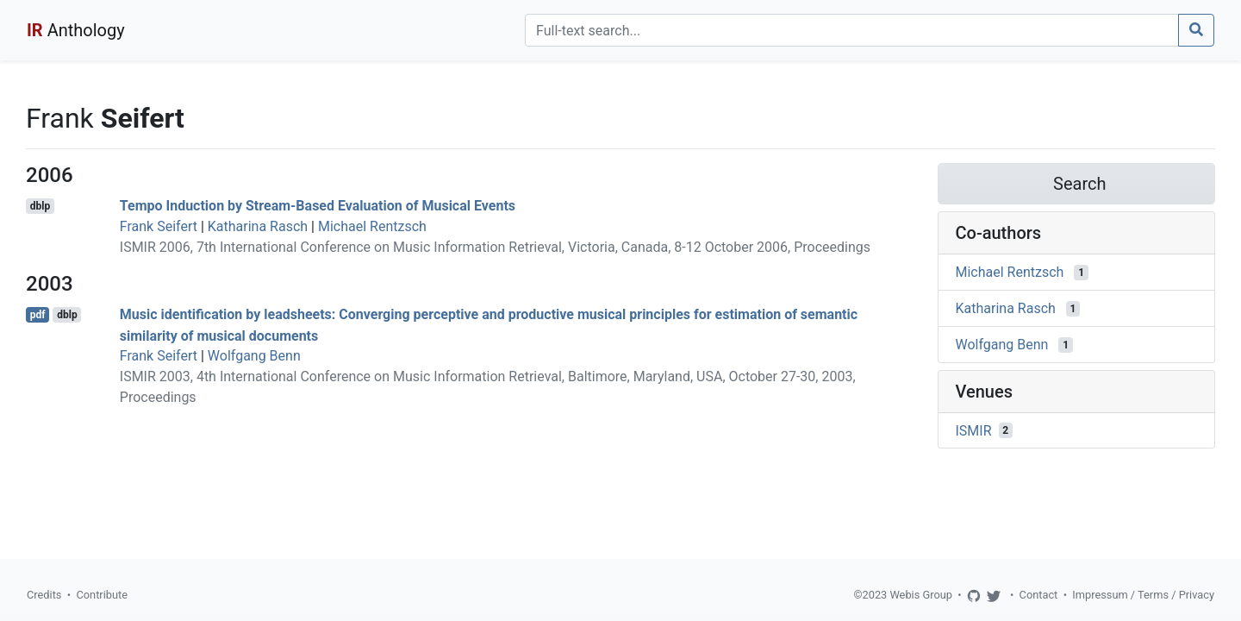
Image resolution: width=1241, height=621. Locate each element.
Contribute (102, 594)
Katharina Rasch (258, 226)
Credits (44, 594)
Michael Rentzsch (372, 226)
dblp (40, 206)
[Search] (852, 30)
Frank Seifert (158, 226)
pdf (38, 315)
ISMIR (974, 430)
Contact (1039, 594)
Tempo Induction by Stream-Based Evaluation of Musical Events (317, 206)
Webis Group (920, 594)
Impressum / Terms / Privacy (1143, 594)
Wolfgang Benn (254, 356)
